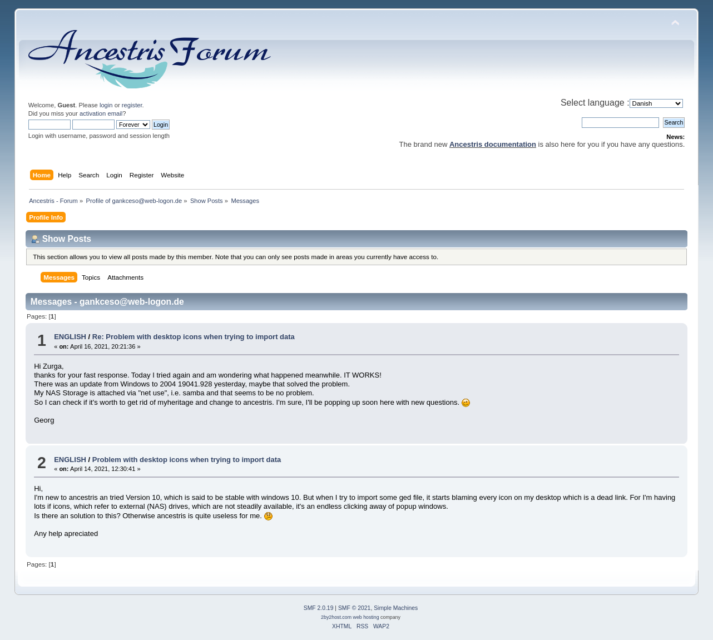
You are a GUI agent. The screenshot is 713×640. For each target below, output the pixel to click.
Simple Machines (396, 608)
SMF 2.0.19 (319, 608)
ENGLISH (70, 337)
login (106, 105)
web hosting (366, 617)
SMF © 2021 (354, 608)
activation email (101, 113)
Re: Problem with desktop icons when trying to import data (193, 337)
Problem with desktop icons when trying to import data (186, 459)
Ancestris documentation (492, 144)
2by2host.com (336, 617)
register (132, 105)
